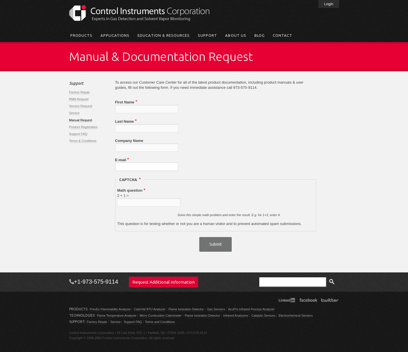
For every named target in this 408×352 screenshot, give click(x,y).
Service (74, 113)
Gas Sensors (216, 309)
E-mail (120, 160)
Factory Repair (79, 92)
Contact (282, 35)
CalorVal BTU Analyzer (149, 309)
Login (328, 4)
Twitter (329, 300)
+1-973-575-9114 (96, 281)
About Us (235, 35)
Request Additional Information (163, 282)
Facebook (308, 300)
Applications (114, 35)
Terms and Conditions (160, 322)
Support (207, 35)
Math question (129, 190)
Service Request (80, 106)
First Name (124, 102)
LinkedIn (286, 300)
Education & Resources (164, 35)
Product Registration (83, 127)
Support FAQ (78, 134)
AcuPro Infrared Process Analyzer (251, 309)
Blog (259, 35)
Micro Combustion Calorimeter (160, 315)
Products (81, 35)
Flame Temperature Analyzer (117, 315)
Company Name (129, 141)
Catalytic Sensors (263, 315)
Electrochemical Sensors (296, 315)
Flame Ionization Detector (186, 309)
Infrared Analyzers (235, 315)
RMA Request (79, 99)
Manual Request (80, 120)
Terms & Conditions (82, 141)
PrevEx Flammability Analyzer (110, 309)
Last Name (124, 121)
